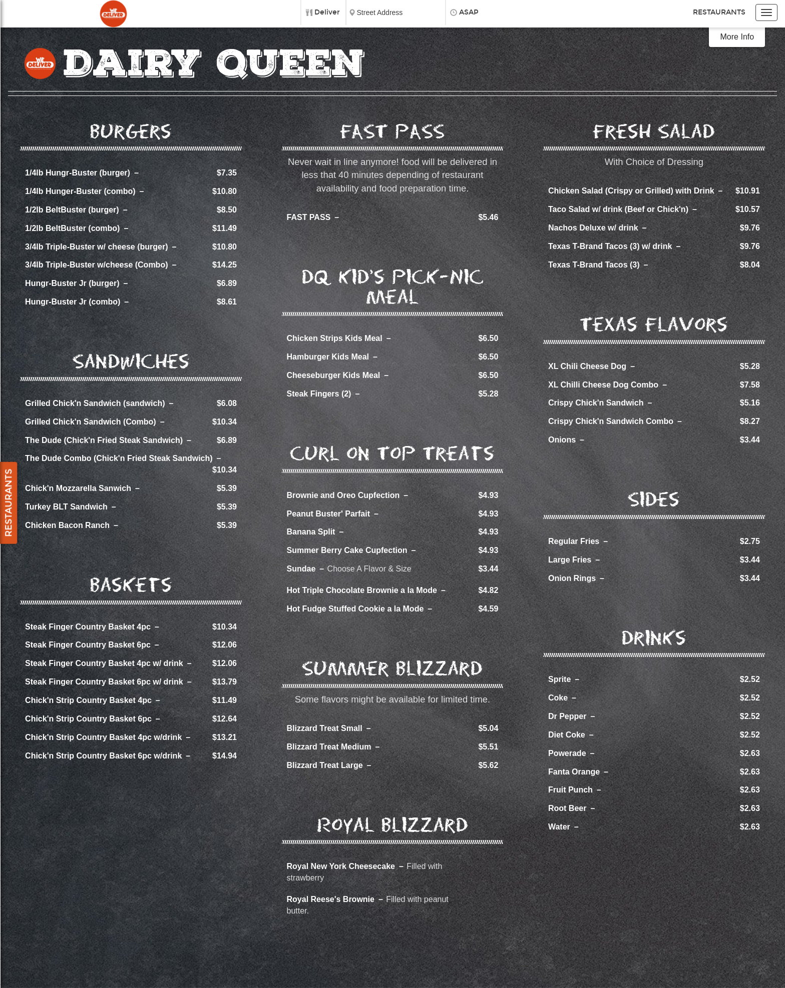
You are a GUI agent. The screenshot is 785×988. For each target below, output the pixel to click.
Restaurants (719, 12)
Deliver (327, 12)
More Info (737, 36)
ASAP (469, 12)
